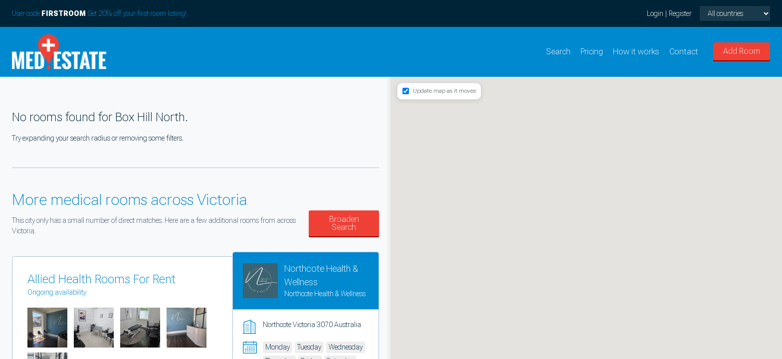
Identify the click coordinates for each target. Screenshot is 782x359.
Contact (683, 51)
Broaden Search (344, 223)
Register (680, 13)
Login (655, 13)
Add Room (741, 51)
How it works (636, 51)
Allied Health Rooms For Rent (101, 279)
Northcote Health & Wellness (325, 294)
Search (558, 51)
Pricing (592, 51)
